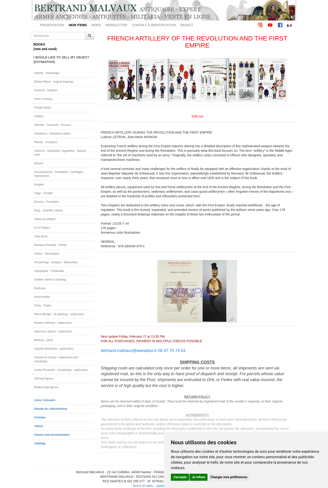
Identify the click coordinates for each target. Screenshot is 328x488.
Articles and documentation (52, 434)
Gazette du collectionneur (50, 408)
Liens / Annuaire (44, 400)
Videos (38, 426)
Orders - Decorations (46, 253)
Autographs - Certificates (49, 271)
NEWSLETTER (116, 25)
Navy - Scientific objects (48, 210)
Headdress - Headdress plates (52, 133)
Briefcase (40, 288)
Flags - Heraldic (43, 193)
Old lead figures (43, 378)
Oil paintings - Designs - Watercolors (56, 262)
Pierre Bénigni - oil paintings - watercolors (59, 314)
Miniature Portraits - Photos (50, 245)
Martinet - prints (43, 340)
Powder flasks (42, 107)
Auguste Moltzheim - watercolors (53, 348)
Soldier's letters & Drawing (50, 279)
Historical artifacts (45, 219)
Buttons (38, 163)
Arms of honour (43, 99)
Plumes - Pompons (45, 142)
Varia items (41, 236)
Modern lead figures (46, 387)
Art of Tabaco (42, 227)
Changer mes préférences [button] (228, 477)
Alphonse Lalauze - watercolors (53, 331)
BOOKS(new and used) (45, 47)
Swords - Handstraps (46, 73)
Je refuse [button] (198, 477)
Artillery (38, 116)
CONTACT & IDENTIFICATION (154, 25)
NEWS (96, 25)
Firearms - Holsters (45, 90)
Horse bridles (42, 296)
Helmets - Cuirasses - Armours (52, 124)
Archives (40, 417)
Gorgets (39, 184)
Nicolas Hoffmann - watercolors (53, 322)
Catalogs (40, 443)
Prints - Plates (42, 305)
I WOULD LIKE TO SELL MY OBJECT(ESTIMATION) (61, 60)
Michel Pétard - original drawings (54, 81)
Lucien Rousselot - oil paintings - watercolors (61, 370)
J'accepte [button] (180, 477)
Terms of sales (142, 486)
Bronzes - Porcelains (46, 201)
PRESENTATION (52, 25)
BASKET (187, 25)
